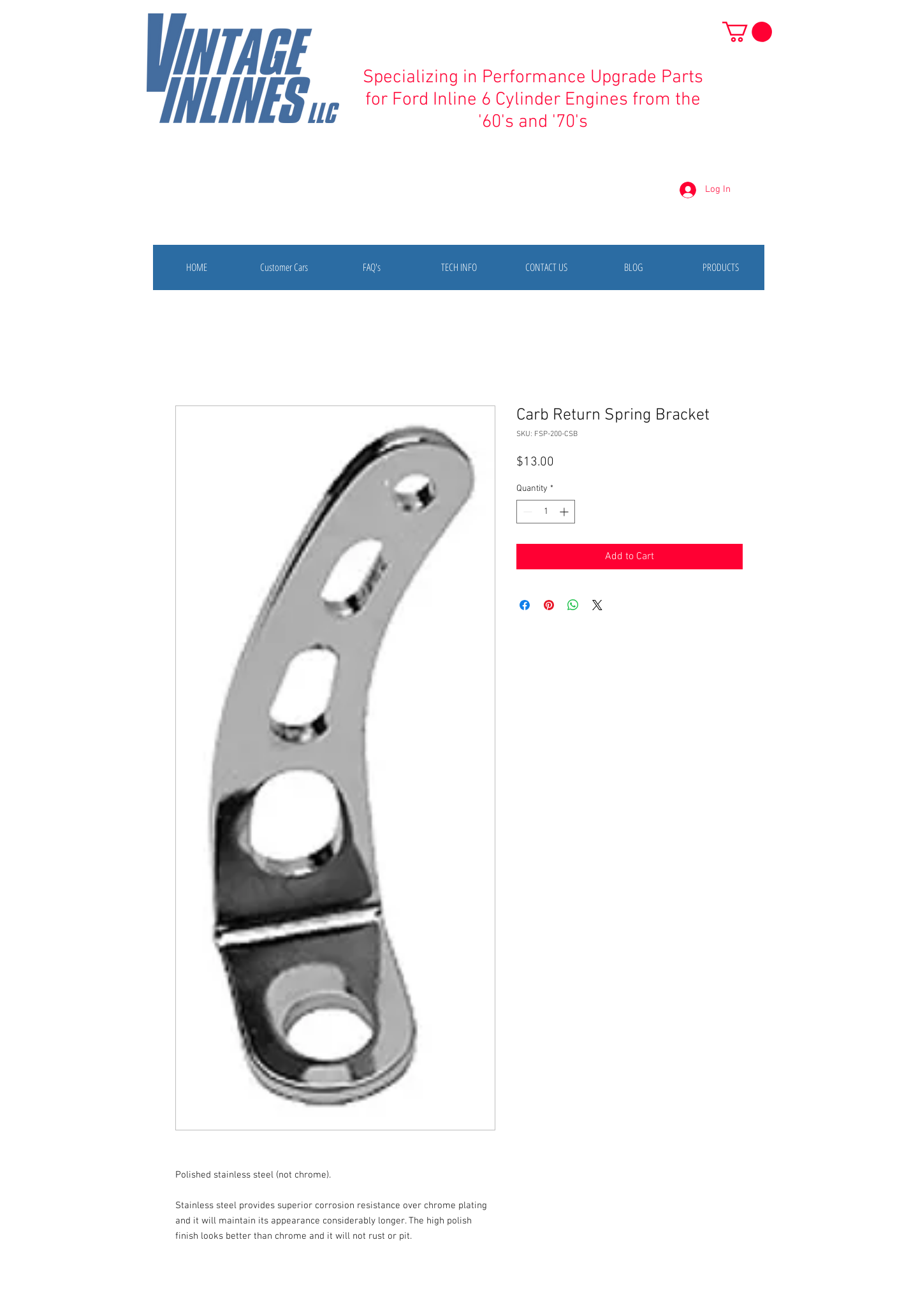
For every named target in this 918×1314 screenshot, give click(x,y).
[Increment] (565, 511)
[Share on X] (597, 605)
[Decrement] (526, 511)
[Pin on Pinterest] (549, 605)
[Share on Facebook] (524, 605)
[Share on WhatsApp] (573, 605)
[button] (747, 32)
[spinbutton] (545, 511)
